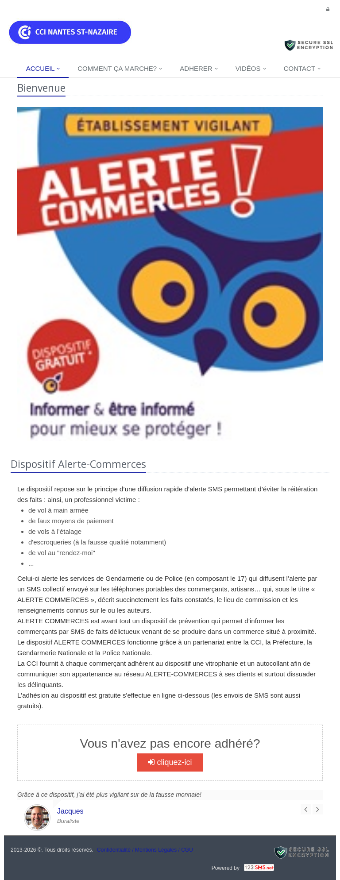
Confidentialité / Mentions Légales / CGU (145, 850)
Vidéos (251, 68)
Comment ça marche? (119, 68)
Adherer (199, 68)
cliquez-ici (170, 762)
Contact (302, 68)
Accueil (43, 68)
